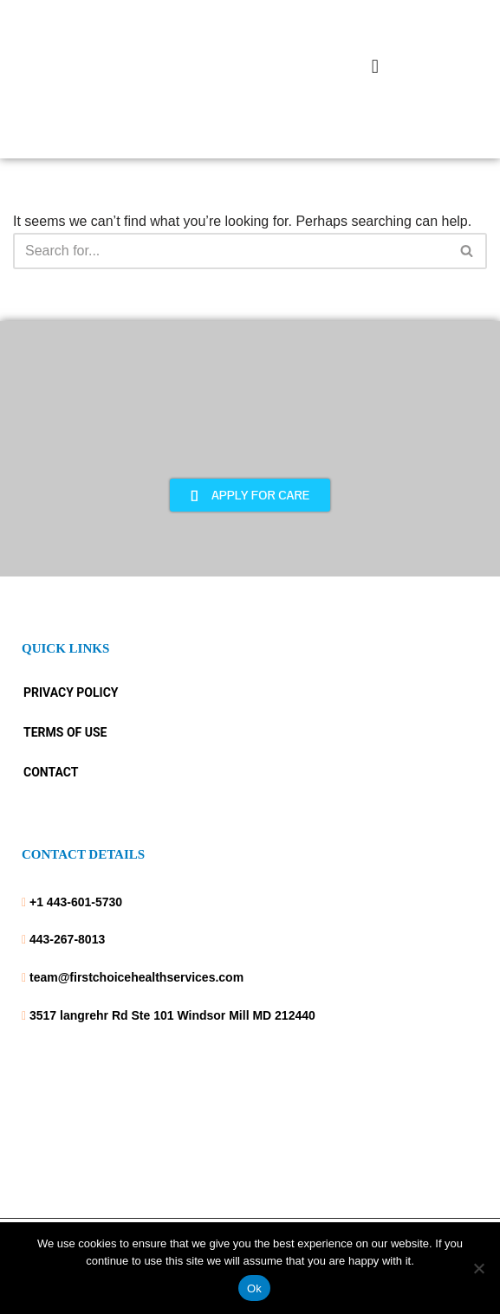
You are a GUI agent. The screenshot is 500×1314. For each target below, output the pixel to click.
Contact (50, 772)
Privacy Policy (71, 692)
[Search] (230, 251)
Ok (254, 1288)
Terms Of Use (65, 732)
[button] (375, 66)
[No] (478, 1268)
